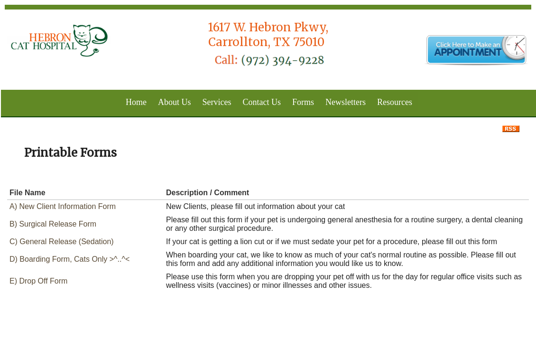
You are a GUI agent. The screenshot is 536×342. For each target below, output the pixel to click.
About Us (174, 102)
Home (136, 102)
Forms (303, 102)
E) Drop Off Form (38, 281)
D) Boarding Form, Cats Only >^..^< (69, 259)
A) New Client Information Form (62, 206)
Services (217, 102)
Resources (394, 102)
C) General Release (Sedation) (61, 242)
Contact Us (262, 102)
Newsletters (345, 102)
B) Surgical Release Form (52, 224)
